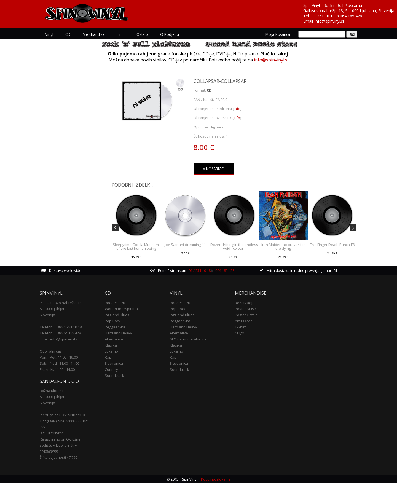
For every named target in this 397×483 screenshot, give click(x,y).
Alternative (114, 339)
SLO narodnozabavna (188, 339)
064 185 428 (351, 15)
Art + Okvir (243, 320)
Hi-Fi (120, 34)
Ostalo (142, 34)
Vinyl (49, 34)
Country (111, 369)
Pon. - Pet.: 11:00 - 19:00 (59, 357)
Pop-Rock (112, 320)
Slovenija (47, 314)
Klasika (111, 345)
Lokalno (111, 351)
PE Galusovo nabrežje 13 (60, 302)
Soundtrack (114, 375)
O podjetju (169, 34)
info (237, 108)
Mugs (239, 333)
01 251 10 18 (323, 15)
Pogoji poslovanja (216, 479)
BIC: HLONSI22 (51, 433)
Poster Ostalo (246, 314)
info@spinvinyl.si (329, 21)
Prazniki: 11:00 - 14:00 (57, 369)
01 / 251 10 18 (199, 270)
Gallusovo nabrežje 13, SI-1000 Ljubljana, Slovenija (348, 10)
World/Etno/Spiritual (122, 308)
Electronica (114, 363)
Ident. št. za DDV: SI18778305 (63, 414)
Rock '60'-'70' (115, 302)
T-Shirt (240, 326)
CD (68, 34)
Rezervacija (244, 302)
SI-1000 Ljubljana (54, 308)
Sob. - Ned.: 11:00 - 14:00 (59, 363)
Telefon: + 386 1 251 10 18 (61, 326)
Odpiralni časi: (51, 351)
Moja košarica (277, 34)
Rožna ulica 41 (51, 390)
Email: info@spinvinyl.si (59, 339)
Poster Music (245, 308)
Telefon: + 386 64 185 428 (60, 333)
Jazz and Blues (117, 314)
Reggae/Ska (115, 326)
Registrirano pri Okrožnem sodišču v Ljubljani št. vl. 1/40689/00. (62, 445)
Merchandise (94, 34)
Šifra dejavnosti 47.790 (58, 457)
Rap (108, 357)
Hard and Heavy (118, 333)
